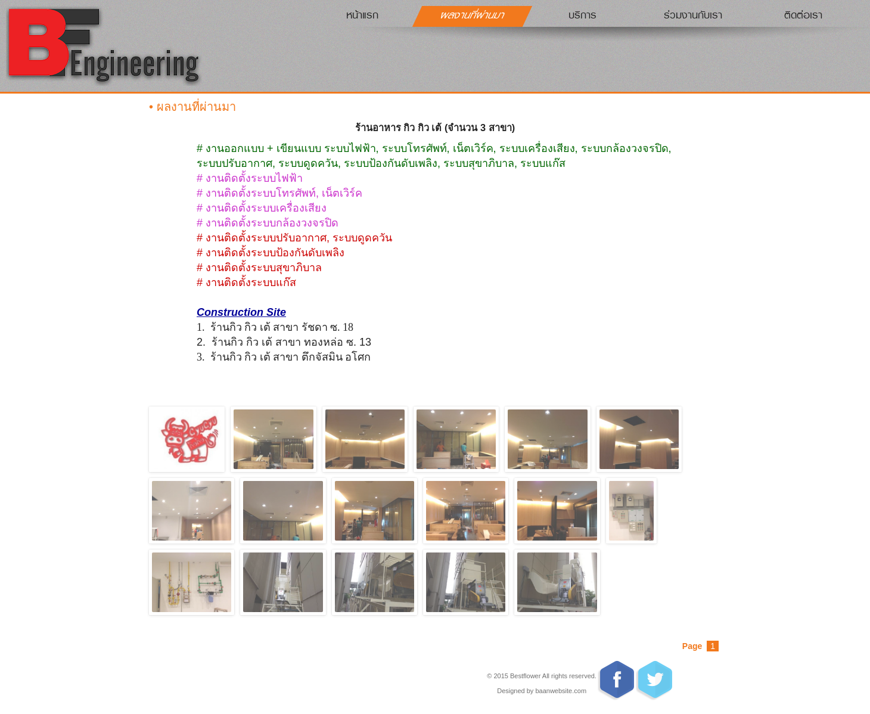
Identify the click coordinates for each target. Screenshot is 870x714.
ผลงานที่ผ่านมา (473, 15)
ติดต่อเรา (803, 15)
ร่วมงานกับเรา (693, 15)
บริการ (582, 15)
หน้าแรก (362, 15)
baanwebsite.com (560, 690)
